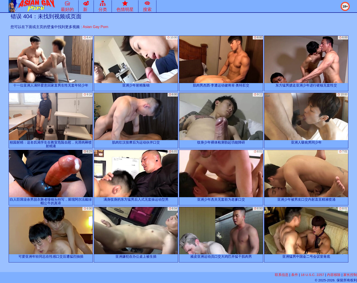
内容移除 (334, 275)
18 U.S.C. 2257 (312, 275)
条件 (294, 275)
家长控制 (350, 275)
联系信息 (281, 275)
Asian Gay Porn (95, 27)
